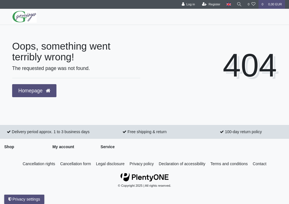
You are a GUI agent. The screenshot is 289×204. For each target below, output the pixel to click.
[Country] (228, 4)
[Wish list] (252, 4)
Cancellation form (75, 164)
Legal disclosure (110, 164)
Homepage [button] (34, 91)
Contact (259, 164)
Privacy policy (142, 164)
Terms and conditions (229, 164)
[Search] (239, 4)
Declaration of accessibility (182, 164)
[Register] (210, 4)
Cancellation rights (39, 164)
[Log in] (187, 4)
